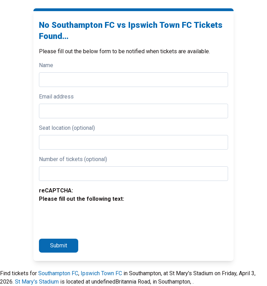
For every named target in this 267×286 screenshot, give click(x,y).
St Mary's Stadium (37, 281)
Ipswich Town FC (101, 273)
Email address (56, 96)
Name (46, 65)
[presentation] (92, 219)
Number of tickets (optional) (73, 159)
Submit (58, 245)
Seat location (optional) (67, 128)
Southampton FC (58, 273)
